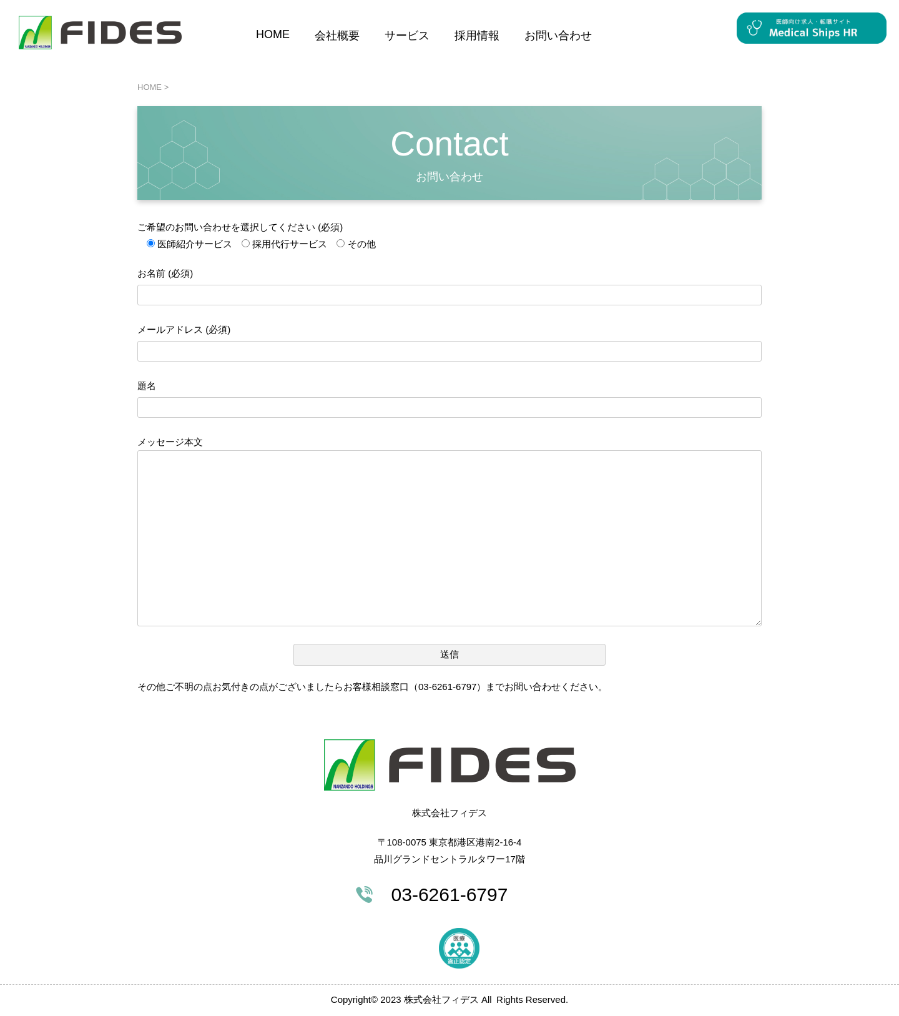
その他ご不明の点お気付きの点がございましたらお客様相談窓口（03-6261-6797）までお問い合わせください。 (372, 686)
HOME (273, 34)
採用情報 (476, 35)
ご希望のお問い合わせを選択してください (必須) (240, 227)
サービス (407, 35)
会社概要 (337, 35)
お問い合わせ (558, 35)
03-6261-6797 (449, 894)
